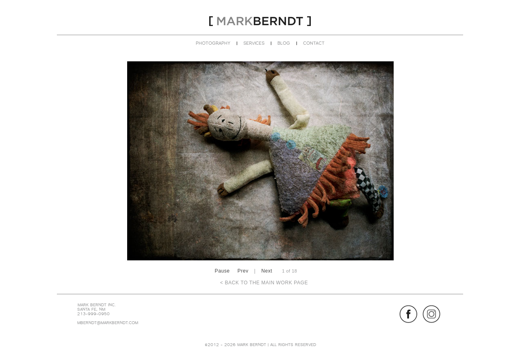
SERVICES (253, 43)
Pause (222, 271)
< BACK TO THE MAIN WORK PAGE (264, 283)
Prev (243, 271)
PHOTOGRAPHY (213, 43)
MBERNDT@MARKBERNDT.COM (107, 322)
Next (266, 271)
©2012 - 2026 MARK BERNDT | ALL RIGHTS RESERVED (260, 344)
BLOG (283, 43)
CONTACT (314, 43)
